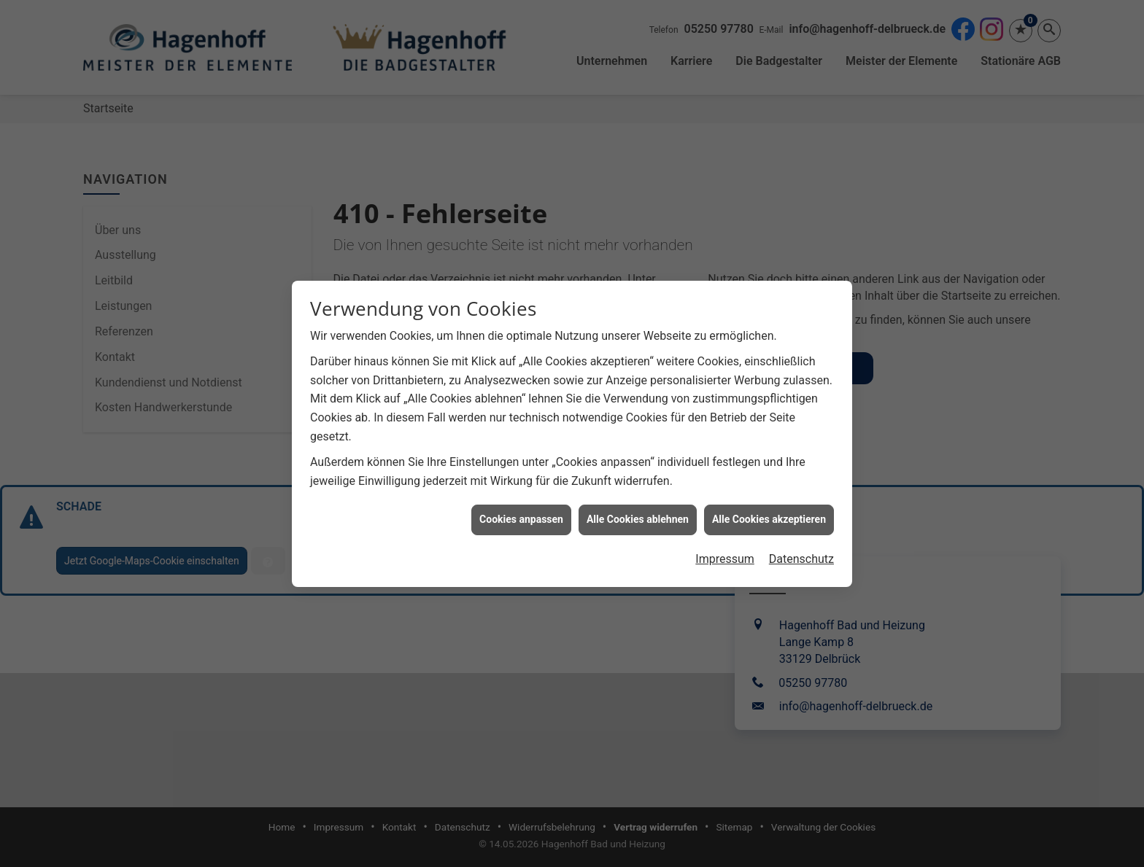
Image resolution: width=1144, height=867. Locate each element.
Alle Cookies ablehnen (638, 515)
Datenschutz (801, 554)
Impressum (724, 554)
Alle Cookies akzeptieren (769, 515)
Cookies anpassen (521, 515)
